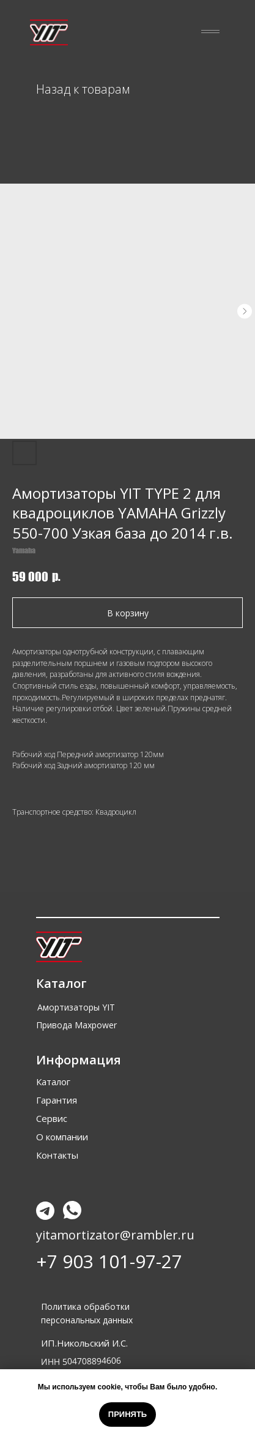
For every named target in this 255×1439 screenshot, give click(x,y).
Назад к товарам (83, 89)
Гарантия (56, 1100)
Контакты (57, 1155)
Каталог (53, 1081)
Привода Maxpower (76, 1025)
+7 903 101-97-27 (109, 1261)
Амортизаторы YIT (76, 1007)
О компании (62, 1137)
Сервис (51, 1118)
